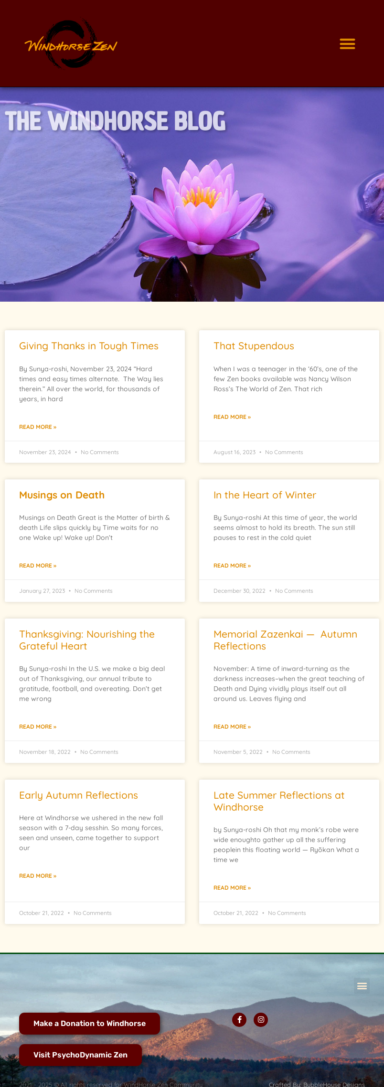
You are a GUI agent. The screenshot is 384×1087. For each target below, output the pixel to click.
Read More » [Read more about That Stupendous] (232, 416)
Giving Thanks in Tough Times (89, 345)
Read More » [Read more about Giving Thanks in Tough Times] (37, 426)
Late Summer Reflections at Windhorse (279, 801)
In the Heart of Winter (264, 494)
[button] (347, 43)
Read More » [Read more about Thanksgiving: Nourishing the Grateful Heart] (37, 726)
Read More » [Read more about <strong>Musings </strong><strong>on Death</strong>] (37, 565)
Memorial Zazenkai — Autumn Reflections (285, 640)
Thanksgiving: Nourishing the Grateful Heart (87, 640)
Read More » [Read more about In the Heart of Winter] (232, 565)
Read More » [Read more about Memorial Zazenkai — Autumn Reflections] (232, 726)
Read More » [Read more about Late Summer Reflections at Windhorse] (232, 887)
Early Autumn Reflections (78, 795)
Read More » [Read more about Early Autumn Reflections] (37, 875)
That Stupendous (253, 345)
